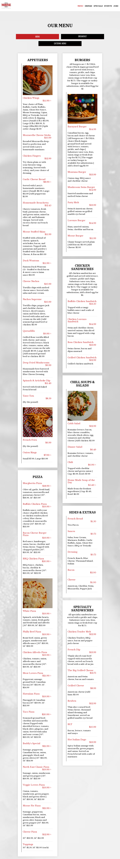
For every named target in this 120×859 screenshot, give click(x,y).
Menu (80, 6)
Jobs (115, 6)
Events (108, 6)
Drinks (88, 6)
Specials (97, 6)
